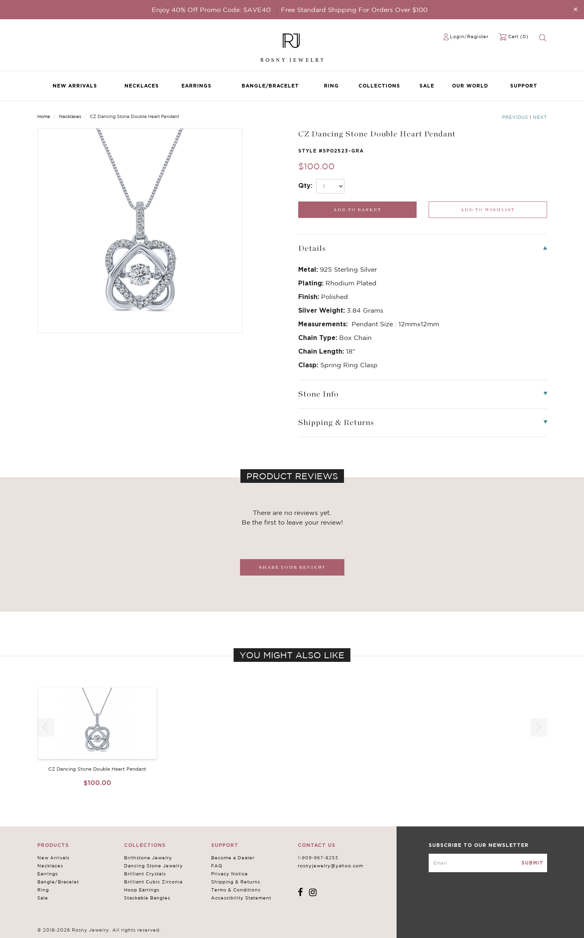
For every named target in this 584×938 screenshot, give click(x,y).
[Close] (575, 9)
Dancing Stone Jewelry (153, 865)
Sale (426, 85)
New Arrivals (75, 85)
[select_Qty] (330, 186)
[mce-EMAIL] (488, 863)
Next (540, 117)
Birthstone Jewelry (148, 857)
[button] (538, 727)
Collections (379, 85)
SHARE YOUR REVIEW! (292, 567)
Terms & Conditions (235, 889)
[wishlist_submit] (488, 209)
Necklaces (141, 85)
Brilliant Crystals (145, 873)
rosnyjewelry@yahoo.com (330, 865)
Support (523, 85)
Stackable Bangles (147, 897)
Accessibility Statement (241, 897)
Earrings (196, 85)
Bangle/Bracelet (270, 85)
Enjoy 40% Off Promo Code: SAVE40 (211, 9)
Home (43, 116)
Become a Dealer (232, 857)
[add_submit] (357, 209)
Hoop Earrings (141, 889)
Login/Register (469, 36)
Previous (515, 117)
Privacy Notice (229, 873)
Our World (470, 85)
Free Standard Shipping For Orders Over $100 (354, 9)
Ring (331, 85)
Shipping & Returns (235, 881)
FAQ (216, 865)
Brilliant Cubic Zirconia (153, 881)
